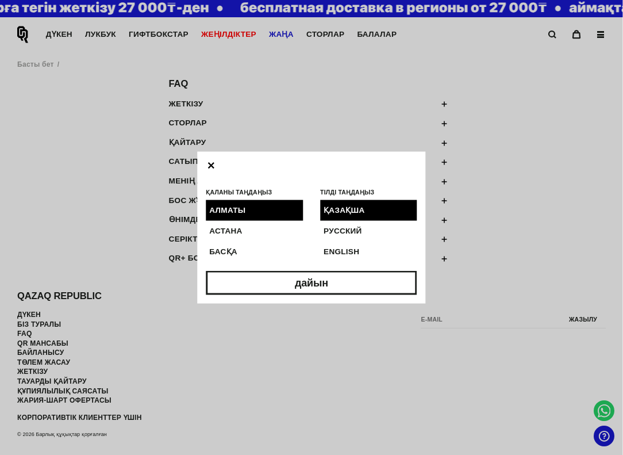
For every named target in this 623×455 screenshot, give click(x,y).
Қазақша (344, 209)
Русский (343, 230)
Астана (225, 230)
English (341, 251)
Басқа (223, 251)
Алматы (227, 209)
